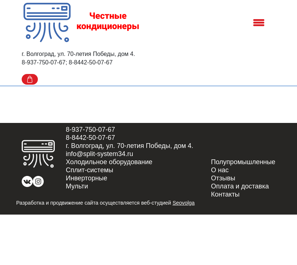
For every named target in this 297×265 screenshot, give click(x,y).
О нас (220, 170)
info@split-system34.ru (99, 154)
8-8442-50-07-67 (90, 62)
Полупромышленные (243, 162)
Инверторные (86, 178)
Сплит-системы (89, 170)
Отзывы (223, 178)
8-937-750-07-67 (43, 62)
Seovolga (183, 203)
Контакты (225, 194)
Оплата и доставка (240, 186)
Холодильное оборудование (109, 162)
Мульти (77, 186)
